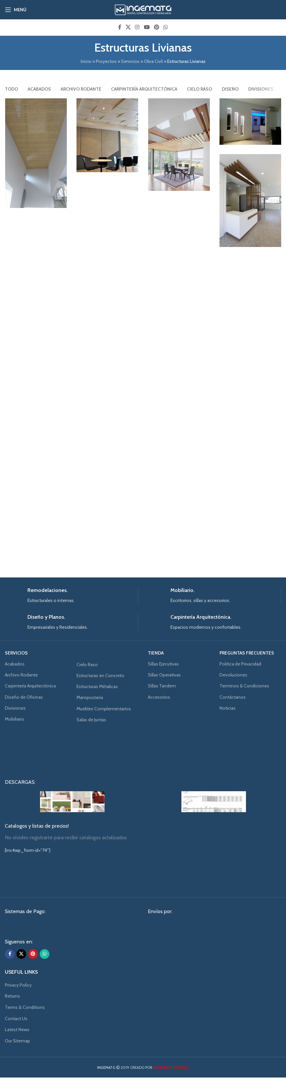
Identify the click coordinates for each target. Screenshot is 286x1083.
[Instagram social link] (137, 27)
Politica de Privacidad (240, 664)
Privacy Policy (18, 985)
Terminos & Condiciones (244, 686)
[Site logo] (143, 9)
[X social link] (128, 27)
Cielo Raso (87, 664)
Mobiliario (14, 719)
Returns (12, 996)
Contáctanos (233, 697)
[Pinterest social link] (156, 27)
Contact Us (16, 1018)
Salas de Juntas (91, 720)
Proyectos (106, 61)
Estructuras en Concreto (100, 675)
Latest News (17, 1029)
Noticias (228, 708)
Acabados (15, 664)
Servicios (130, 61)
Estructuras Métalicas (97, 686)
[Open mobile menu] (16, 9)
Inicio (86, 61)
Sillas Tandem (162, 686)
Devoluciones (233, 675)
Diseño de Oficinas (24, 697)
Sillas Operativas (164, 675)
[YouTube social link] (147, 27)
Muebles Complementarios (104, 709)
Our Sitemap (17, 1041)
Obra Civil (153, 61)
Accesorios (159, 697)
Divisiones (15, 708)
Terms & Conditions (25, 1007)
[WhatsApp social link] (165, 27)
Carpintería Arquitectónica (30, 686)
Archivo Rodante (21, 675)
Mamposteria (90, 697)
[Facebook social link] (119, 27)
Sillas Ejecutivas (163, 664)
